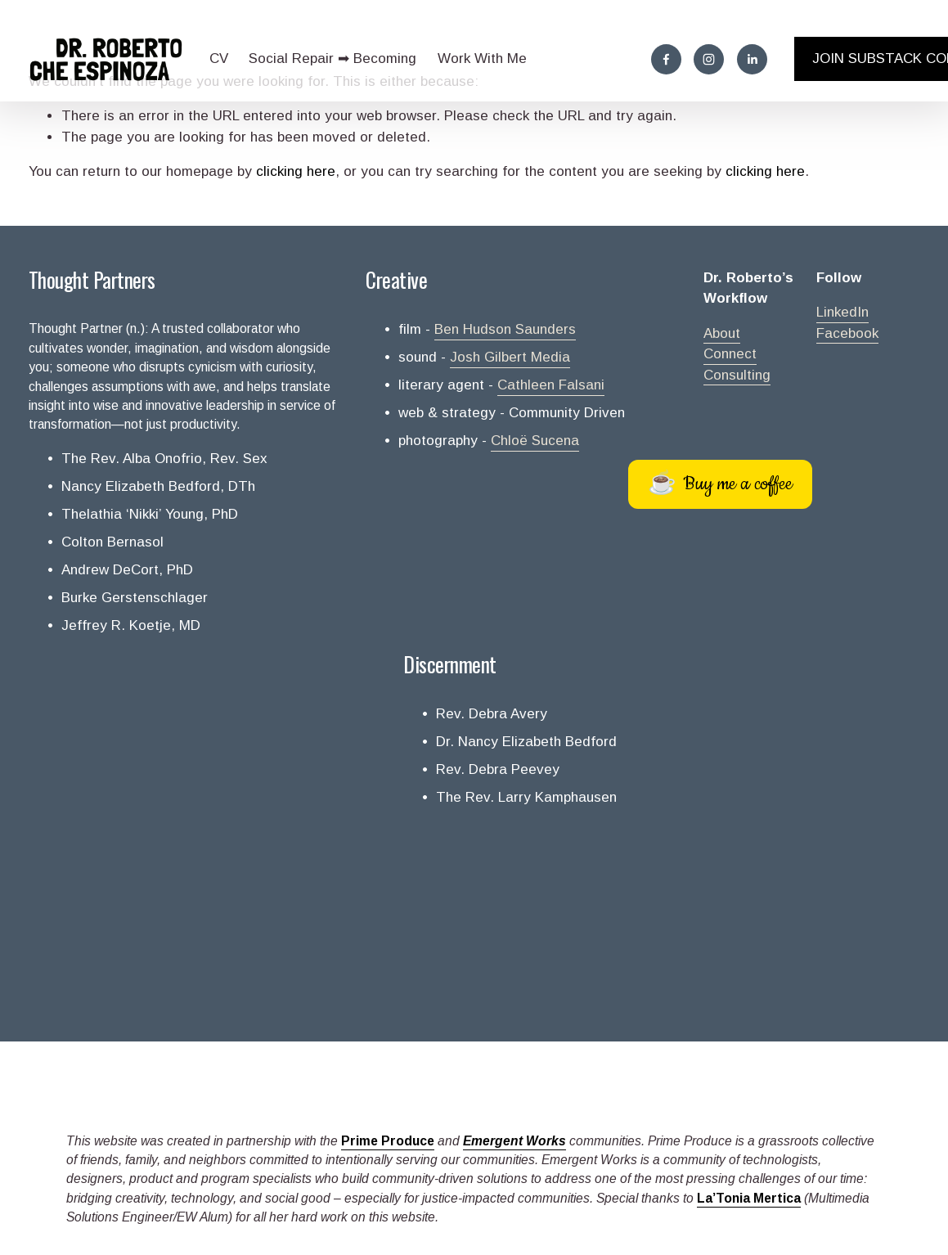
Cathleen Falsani (550, 385)
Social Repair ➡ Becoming (332, 58)
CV (218, 58)
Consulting (737, 375)
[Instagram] (709, 59)
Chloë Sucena (535, 440)
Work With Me (482, 58)
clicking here (295, 171)
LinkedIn (842, 312)
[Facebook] (666, 59)
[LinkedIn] (752, 59)
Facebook (847, 333)
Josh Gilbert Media (510, 357)
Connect (730, 354)
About (721, 333)
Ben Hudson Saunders (505, 329)
